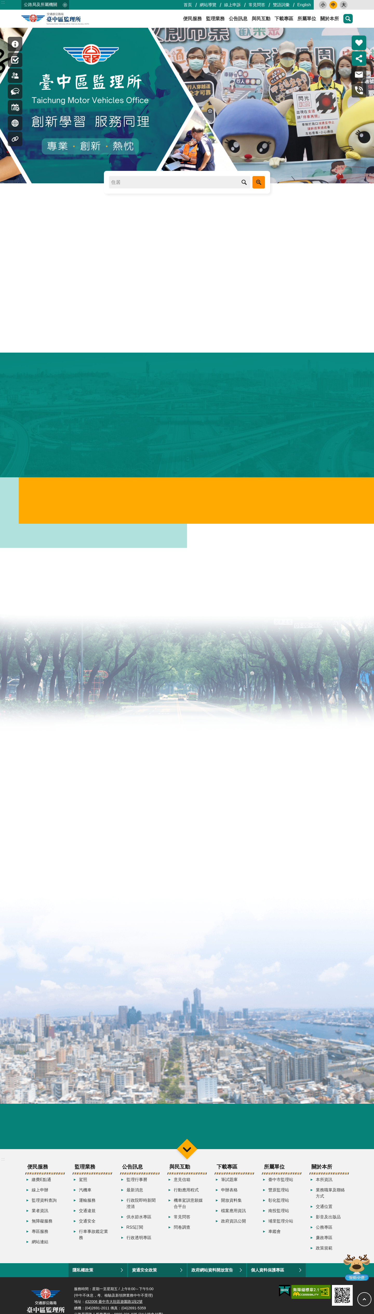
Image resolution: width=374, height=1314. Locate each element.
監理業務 (215, 18)
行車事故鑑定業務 (93, 1237)
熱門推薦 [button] (359, 43)
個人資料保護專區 (267, 1273)
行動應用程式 (186, 1193)
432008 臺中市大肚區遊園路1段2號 (114, 1304)
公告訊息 (238, 18)
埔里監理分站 (280, 1224)
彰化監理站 (278, 1203)
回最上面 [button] (364, 1299)
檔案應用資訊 (233, 1213)
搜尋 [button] (348, 18)
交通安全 (87, 1224)
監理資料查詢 (44, 1203)
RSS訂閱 (134, 1230)
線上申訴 (232, 5)
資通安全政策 (144, 1273)
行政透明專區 (138, 1240)
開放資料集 (231, 1203)
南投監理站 (278, 1213)
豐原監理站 (278, 1193)
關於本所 (329, 18)
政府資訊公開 (233, 1224)
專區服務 (40, 1234)
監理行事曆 (136, 1182)
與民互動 (261, 18)
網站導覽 (208, 5)
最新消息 (134, 1193)
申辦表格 (229, 1193)
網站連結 (40, 1244)
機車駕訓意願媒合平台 (188, 1206)
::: (3, 2)
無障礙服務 (42, 1224)
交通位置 (324, 1209)
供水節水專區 (138, 1220)
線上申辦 (40, 1193)
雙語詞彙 (281, 5)
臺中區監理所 (68, 19)
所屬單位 (306, 18)
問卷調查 (182, 1230)
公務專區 (324, 1230)
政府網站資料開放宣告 (212, 1273)
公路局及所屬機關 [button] (40, 4)
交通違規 (87, 1213)
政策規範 (324, 1251)
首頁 (188, 5)
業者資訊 (40, 1213)
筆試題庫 (229, 1182)
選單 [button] (187, 1152)
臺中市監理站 (280, 1182)
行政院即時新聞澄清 (141, 1206)
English (304, 5)
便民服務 (192, 18)
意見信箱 (182, 1182)
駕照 (83, 1182)
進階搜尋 (258, 182)
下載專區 (284, 18)
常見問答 (257, 5)
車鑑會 (274, 1234)
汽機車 (85, 1193)
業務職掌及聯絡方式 (330, 1196)
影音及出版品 (328, 1220)
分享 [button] (359, 58)
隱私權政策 (82, 1273)
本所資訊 (324, 1182)
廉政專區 (324, 1240)
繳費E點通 (41, 1182)
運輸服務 (87, 1203)
